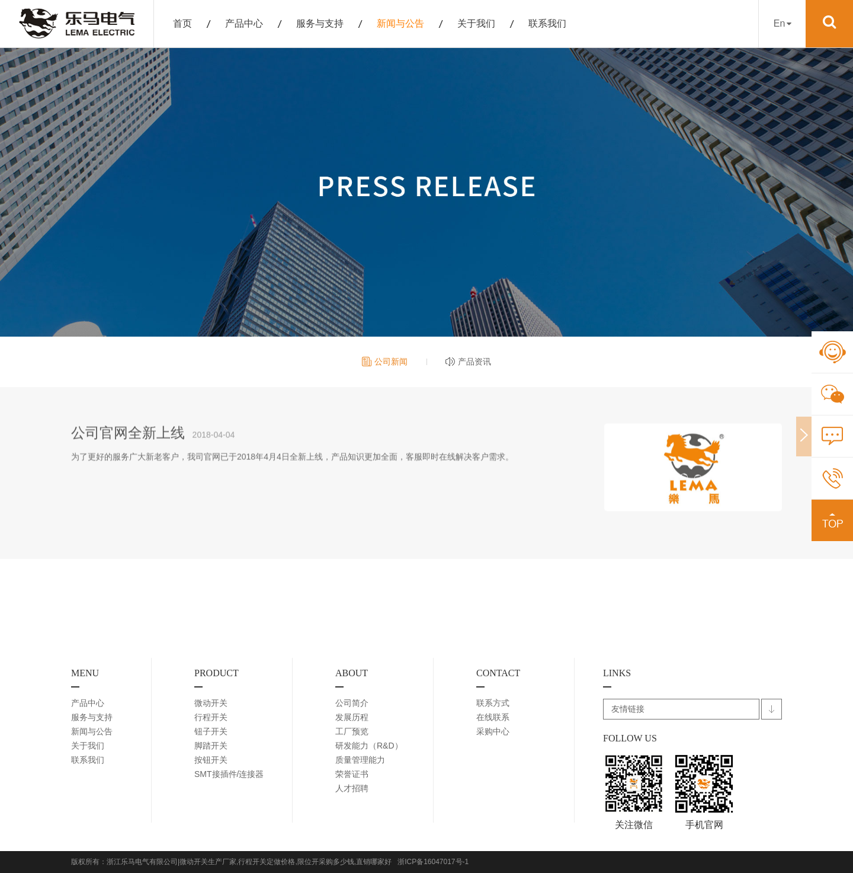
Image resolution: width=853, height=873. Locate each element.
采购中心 (492, 731)
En (782, 23)
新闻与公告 (400, 23)
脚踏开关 (210, 745)
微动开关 (210, 703)
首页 (182, 23)
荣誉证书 (351, 774)
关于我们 (476, 23)
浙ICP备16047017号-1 (433, 862)
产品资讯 (474, 361)
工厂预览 (351, 731)
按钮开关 (210, 760)
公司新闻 (391, 361)
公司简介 (351, 703)
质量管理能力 (360, 760)
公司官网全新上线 (128, 439)
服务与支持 (320, 23)
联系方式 (492, 703)
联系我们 (547, 23)
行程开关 (210, 717)
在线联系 (492, 717)
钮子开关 (210, 731)
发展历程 (351, 717)
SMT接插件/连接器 (229, 774)
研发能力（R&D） (369, 745)
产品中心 (244, 23)
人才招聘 (351, 788)
